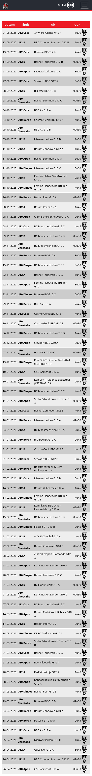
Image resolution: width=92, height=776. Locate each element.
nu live (62, 5)
